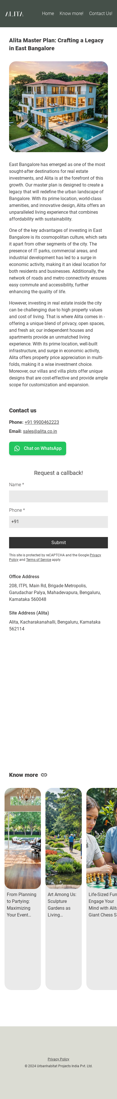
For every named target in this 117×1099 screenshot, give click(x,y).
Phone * (17, 510)
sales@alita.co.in (40, 431)
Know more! (71, 13)
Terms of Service (38, 560)
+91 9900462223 (42, 422)
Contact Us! (100, 13)
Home (48, 13)
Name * (16, 484)
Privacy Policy (58, 1059)
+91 (15, 521)
